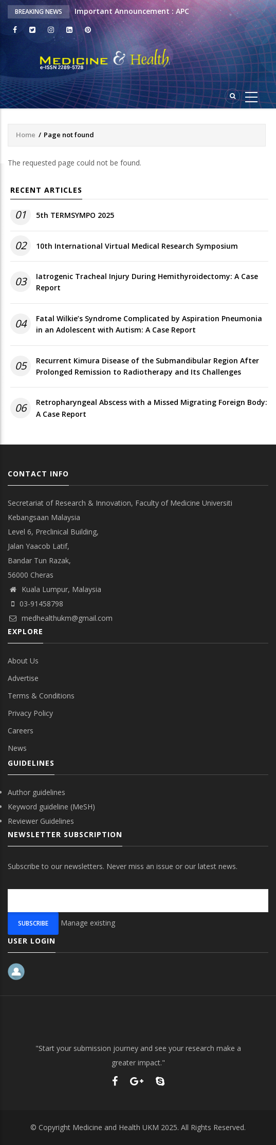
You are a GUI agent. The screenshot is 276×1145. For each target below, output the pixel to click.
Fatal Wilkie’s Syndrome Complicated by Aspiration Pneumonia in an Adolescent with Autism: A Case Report (149, 324)
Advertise (23, 678)
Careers (20, 730)
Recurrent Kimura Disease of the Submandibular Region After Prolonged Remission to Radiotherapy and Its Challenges (147, 366)
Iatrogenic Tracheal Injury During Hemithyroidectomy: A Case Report (147, 281)
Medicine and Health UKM (115, 1127)
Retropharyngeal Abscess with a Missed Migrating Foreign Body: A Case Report (151, 407)
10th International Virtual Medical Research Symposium (137, 246)
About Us (23, 661)
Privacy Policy (30, 713)
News (17, 748)
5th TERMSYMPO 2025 (75, 215)
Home (25, 134)
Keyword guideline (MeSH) (51, 806)
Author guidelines (36, 792)
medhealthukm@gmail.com (60, 618)
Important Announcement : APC (132, 11)
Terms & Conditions (41, 695)
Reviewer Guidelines (41, 821)
